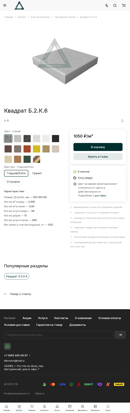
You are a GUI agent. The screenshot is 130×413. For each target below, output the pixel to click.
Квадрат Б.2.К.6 (16, 276)
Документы (77, 324)
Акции (27, 318)
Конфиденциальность (17, 393)
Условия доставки (17, 324)
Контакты (61, 318)
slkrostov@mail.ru (14, 360)
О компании (83, 318)
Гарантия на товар (49, 324)
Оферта (39, 393)
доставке (100, 195)
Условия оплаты (109, 318)
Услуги (43, 318)
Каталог (10, 318)
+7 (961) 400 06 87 (16, 355)
